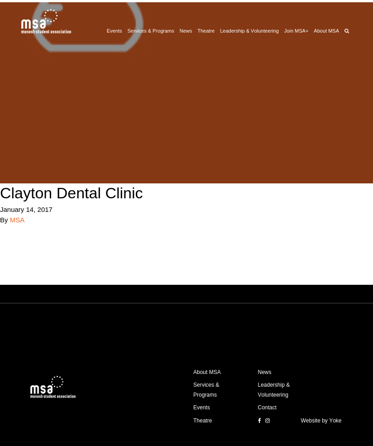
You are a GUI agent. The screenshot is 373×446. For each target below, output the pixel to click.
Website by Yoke (321, 420)
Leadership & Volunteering (249, 31)
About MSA (326, 31)
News (186, 31)
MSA (17, 220)
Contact (267, 407)
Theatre (206, 31)
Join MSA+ (296, 31)
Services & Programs (150, 31)
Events (114, 31)
